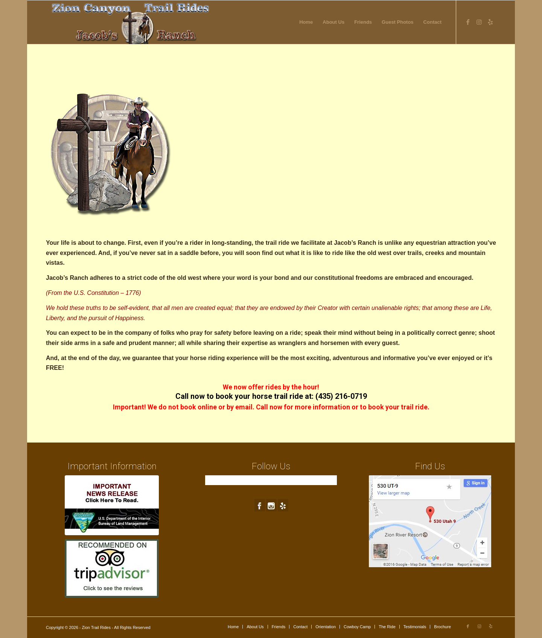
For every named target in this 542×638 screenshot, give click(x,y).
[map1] (430, 521)
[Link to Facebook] (467, 21)
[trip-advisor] (112, 568)
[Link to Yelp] (490, 21)
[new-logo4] (131, 22)
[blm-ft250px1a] (112, 505)
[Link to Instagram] (479, 21)
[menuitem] (306, 22)
